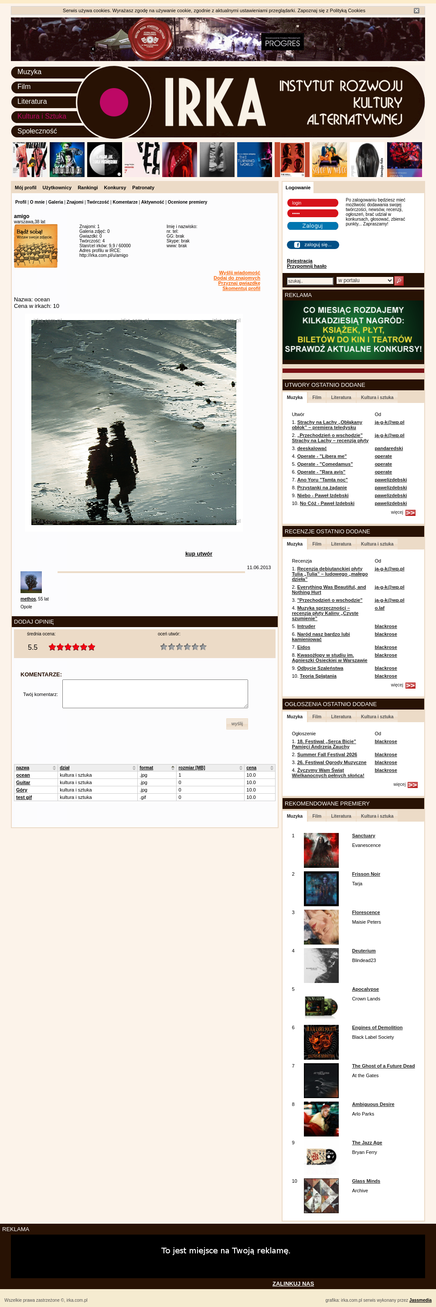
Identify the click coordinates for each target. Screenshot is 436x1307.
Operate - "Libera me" (322, 456)
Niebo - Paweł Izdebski (323, 495)
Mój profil (26, 187)
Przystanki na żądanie (322, 487)
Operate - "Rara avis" (321, 471)
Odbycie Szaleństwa (320, 668)
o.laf (380, 608)
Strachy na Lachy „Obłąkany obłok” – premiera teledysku (327, 425)
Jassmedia (420, 1300)
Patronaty (143, 187)
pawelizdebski (391, 479)
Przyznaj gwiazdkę (239, 283)
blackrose (386, 626)
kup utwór (198, 553)
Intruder (306, 626)
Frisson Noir (366, 874)
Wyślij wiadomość (239, 272)
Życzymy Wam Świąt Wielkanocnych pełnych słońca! (328, 773)
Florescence (366, 912)
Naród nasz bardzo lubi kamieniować (321, 636)
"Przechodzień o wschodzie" (330, 600)
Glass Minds (366, 1181)
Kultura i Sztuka (41, 116)
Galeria (55, 202)
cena (251, 767)
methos (28, 599)
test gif (24, 797)
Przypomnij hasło (307, 266)
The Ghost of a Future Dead (383, 1065)
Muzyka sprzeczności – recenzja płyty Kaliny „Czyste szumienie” (325, 613)
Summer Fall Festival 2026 (327, 754)
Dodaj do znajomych (237, 277)
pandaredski (389, 448)
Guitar (23, 782)
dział (64, 767)
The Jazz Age (367, 1142)
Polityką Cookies (347, 10)
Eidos (303, 647)
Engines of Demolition (377, 1027)
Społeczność (37, 131)
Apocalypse (365, 989)
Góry (21, 789)
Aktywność (152, 202)
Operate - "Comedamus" (325, 464)
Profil (21, 202)
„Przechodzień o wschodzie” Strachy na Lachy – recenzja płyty (330, 438)
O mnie (37, 202)
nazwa (22, 767)
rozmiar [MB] (191, 767)
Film (24, 86)
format (146, 767)
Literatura (32, 101)
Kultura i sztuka (377, 397)
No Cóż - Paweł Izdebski (327, 503)
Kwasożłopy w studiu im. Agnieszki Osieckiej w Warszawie (329, 657)
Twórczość (98, 202)
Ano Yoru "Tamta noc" (322, 479)
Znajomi (75, 202)
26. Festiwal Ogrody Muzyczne (332, 762)
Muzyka (29, 71)
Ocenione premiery (188, 202)
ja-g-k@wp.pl (389, 422)
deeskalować (312, 448)
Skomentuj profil (241, 288)
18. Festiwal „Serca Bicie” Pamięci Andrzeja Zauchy (324, 744)
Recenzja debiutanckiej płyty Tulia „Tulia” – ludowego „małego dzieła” (330, 574)
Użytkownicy (57, 187)
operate (383, 456)
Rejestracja (300, 260)
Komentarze (124, 202)
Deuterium (363, 950)
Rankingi (88, 187)
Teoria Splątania (318, 676)
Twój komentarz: (40, 694)
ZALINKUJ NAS (293, 1283)
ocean (23, 775)
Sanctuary (363, 835)
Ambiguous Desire (373, 1104)
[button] (237, 724)
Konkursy (115, 187)
